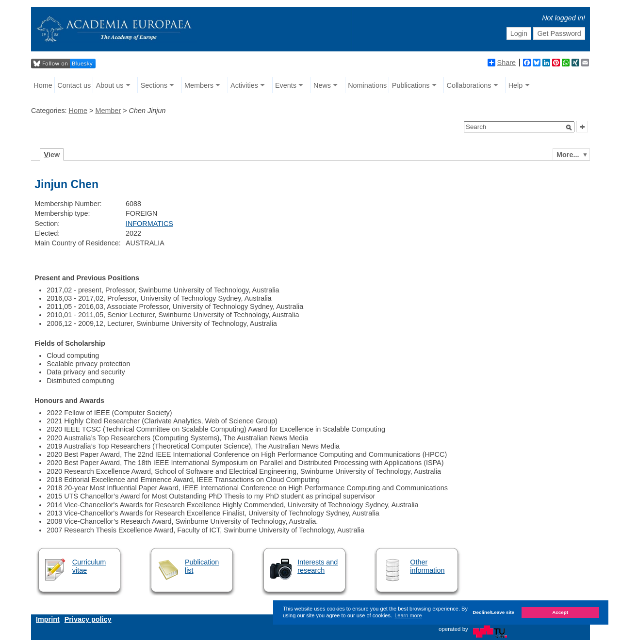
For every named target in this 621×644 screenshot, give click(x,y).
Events (285, 85)
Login (518, 33)
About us (110, 85)
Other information (427, 566)
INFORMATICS (149, 223)
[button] (569, 127)
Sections (154, 85)
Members (198, 85)
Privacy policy (88, 619)
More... (567, 155)
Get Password (559, 33)
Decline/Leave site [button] (493, 612)
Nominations (367, 85)
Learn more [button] (408, 615)
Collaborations (469, 85)
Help (515, 85)
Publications (411, 85)
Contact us (74, 85)
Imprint (48, 619)
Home (42, 85)
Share (502, 62)
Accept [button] (560, 612)
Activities (244, 85)
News (322, 85)
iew (52, 155)
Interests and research (317, 566)
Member (108, 110)
